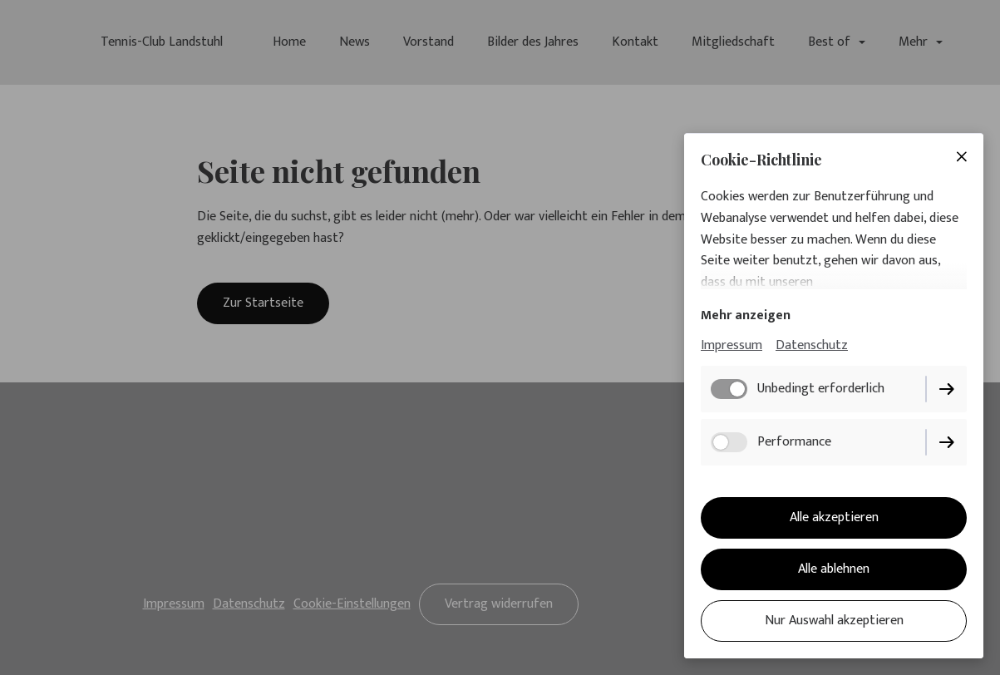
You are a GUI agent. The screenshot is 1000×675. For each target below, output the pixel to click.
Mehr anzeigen (746, 315)
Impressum (731, 345)
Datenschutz (812, 345)
